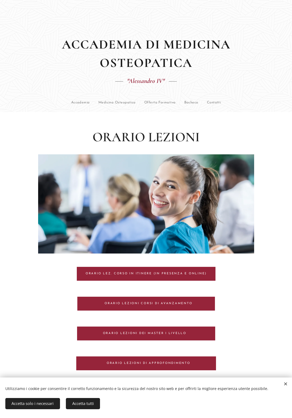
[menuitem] (58, 103)
